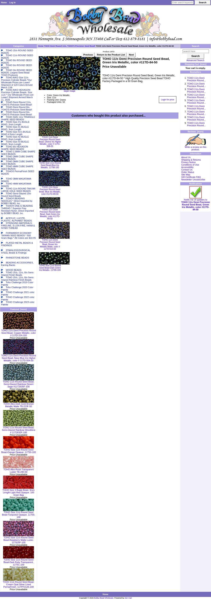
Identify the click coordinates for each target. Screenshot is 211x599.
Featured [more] (19, 309)
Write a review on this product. (195, 147)
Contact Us (186, 169)
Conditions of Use (190, 164)
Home (4, 2)
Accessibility (187, 167)
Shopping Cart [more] (195, 64)
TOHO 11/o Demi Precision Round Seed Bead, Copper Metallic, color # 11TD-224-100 (18, 332)
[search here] (196, 51)
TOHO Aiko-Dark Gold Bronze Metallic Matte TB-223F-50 (18, 404)
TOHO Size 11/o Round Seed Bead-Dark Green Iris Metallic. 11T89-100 (50, 267)
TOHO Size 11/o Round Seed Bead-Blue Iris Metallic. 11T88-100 (50, 165)
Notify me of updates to (195, 203)
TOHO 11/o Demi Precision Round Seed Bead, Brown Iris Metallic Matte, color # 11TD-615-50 (50, 244)
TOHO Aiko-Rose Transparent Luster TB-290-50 (18, 469)
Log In (12, 2)
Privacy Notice (188, 162)
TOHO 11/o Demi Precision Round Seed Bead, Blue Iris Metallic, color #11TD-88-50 (50, 190)
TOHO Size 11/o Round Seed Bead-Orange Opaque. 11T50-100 (18, 449)
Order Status (187, 172)
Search (195, 46)
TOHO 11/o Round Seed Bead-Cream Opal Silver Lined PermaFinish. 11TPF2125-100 (18, 583)
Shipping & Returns (191, 160)
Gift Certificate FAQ (191, 177)
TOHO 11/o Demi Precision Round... (196, 79)
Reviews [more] (196, 132)
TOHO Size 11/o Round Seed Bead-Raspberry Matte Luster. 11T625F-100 (18, 539)
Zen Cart (128, 598)
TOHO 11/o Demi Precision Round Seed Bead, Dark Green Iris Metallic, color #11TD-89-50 (50, 214)
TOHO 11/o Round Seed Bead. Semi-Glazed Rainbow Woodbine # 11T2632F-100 (18, 429)
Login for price (167, 99)
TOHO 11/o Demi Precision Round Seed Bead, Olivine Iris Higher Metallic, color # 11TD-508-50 (50, 141)
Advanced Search (195, 60)
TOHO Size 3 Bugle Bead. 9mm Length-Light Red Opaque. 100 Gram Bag (18, 491)
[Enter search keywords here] (182, 2)
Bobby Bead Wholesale (104, 598)
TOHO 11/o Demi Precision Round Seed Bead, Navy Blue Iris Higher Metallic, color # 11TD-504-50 (18, 357)
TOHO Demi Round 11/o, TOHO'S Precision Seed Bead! (69, 46)
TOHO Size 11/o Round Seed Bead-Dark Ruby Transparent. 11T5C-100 (18, 561)
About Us (185, 157)
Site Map (185, 174)
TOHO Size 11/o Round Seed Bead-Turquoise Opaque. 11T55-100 (18, 513)
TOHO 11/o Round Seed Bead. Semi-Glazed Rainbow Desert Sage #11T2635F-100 (18, 383)
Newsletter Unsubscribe (193, 179)
